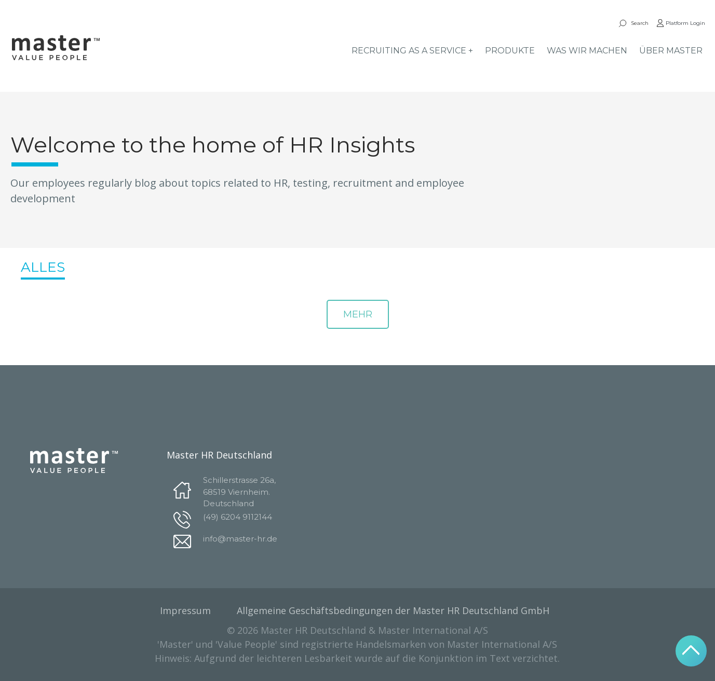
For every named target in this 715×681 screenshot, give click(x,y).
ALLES (43, 267)
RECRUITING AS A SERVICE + (412, 50)
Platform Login (680, 23)
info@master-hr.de (240, 539)
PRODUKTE (510, 50)
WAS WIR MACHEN (587, 50)
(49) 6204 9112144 (237, 517)
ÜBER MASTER (671, 50)
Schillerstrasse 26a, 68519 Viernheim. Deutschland (239, 491)
